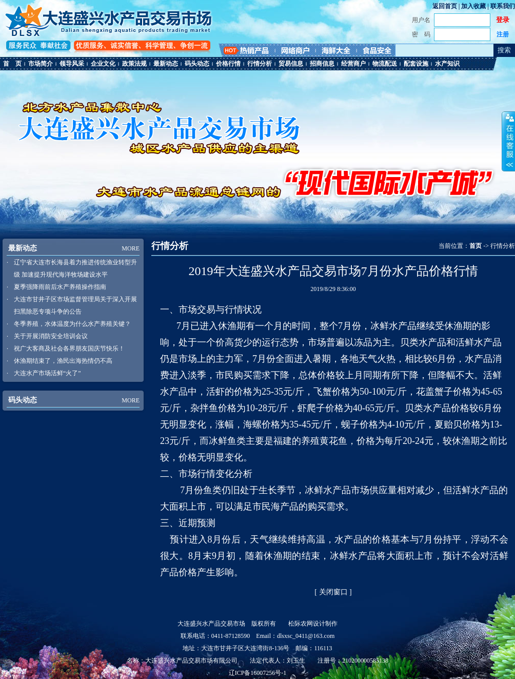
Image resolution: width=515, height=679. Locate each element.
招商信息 (322, 63)
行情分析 (259, 63)
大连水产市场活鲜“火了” (47, 373)
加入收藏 (473, 6)
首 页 (12, 63)
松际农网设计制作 (313, 623)
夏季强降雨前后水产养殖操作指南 (60, 286)
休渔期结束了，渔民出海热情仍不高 (63, 360)
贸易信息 (291, 63)
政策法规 (134, 63)
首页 (475, 245)
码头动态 (197, 63)
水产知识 (447, 63)
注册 (503, 34)
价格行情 (228, 63)
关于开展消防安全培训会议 (51, 336)
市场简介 (40, 63)
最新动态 (165, 63)
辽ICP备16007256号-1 (258, 672)
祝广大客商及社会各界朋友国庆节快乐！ (69, 348)
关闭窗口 (333, 592)
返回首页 (444, 6)
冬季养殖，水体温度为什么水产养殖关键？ (72, 323)
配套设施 (416, 63)
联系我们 (502, 6)
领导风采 (72, 63)
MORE (131, 248)
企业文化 (103, 63)
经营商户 (353, 63)
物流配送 (384, 63)
